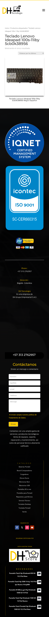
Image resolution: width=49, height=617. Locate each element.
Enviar (13, 424)
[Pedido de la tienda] (31, 53)
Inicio (7, 28)
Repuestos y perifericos (24, 497)
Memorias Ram (24, 482)
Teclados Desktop (24, 504)
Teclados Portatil (24, 508)
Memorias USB (24, 485)
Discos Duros (24, 478)
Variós (24, 512)
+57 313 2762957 (25, 271)
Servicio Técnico (24, 500)
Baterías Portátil (24, 467)
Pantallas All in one (24, 489)
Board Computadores (24, 470)
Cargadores (24, 474)
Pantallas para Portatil (24, 493)
